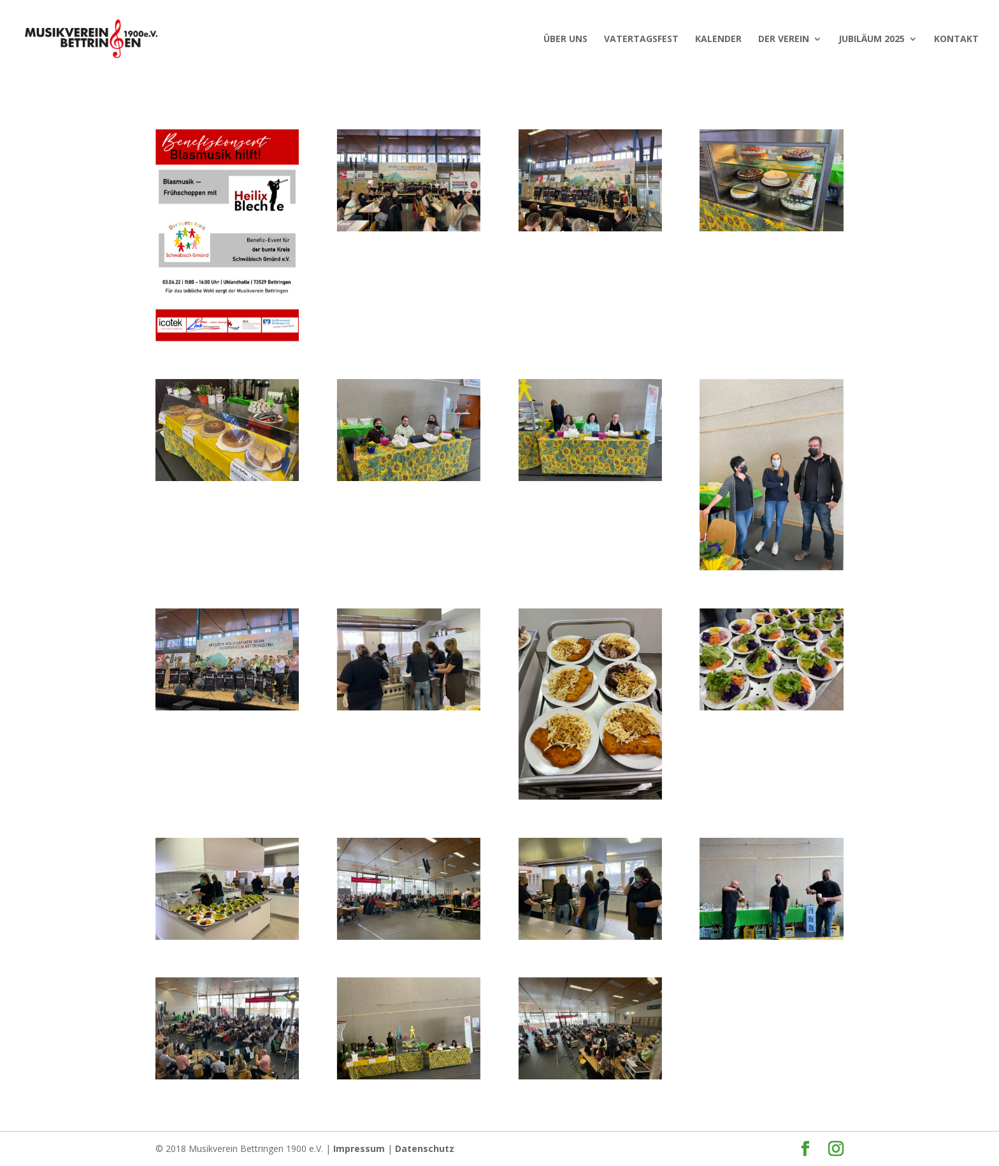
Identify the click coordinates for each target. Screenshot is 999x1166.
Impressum (359, 1148)
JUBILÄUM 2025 (871, 39)
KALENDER (718, 39)
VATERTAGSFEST (641, 39)
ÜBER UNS (565, 39)
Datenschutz (424, 1148)
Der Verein (783, 39)
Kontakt (956, 39)
